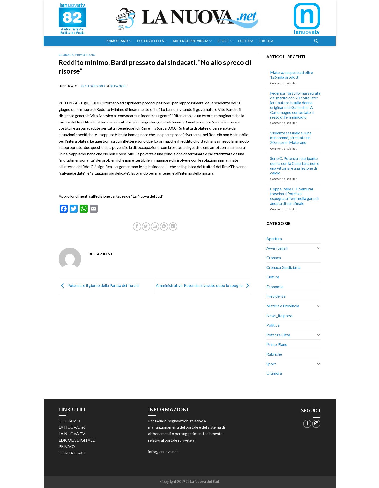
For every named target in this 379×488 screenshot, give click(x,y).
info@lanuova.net (163, 451)
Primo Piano (118, 41)
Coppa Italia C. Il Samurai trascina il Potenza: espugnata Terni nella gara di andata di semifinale (294, 196)
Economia (274, 286)
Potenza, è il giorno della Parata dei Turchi (99, 285)
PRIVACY (67, 446)
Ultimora (274, 373)
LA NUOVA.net (72, 427)
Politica (273, 325)
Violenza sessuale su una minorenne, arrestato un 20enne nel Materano (290, 137)
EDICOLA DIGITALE (77, 440)
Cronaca (66, 54)
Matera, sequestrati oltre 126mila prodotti (291, 74)
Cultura (245, 41)
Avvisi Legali (277, 248)
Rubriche (274, 354)
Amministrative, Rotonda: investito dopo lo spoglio (203, 285)
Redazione (118, 86)
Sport (224, 41)
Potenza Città (152, 41)
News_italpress (279, 315)
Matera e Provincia (192, 41)
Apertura (274, 238)
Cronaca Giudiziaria (283, 267)
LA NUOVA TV (72, 433)
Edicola (266, 41)
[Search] (316, 41)
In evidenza (276, 296)
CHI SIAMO (69, 420)
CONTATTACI (72, 452)
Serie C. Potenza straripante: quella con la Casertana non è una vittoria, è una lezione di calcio (294, 165)
